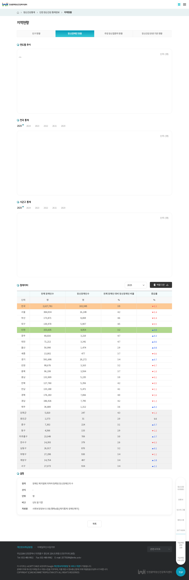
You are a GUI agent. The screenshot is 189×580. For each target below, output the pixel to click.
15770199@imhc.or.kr (71, 557)
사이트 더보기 (181, 4)
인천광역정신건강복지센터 (14, 4)
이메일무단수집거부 (46, 547)
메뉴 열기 (184, 4)
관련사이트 (155, 549)
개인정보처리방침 (61, 566)
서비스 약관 (75, 566)
